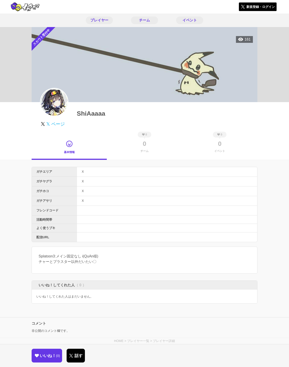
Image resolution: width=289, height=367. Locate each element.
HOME (119, 341)
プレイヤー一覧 (138, 341)
